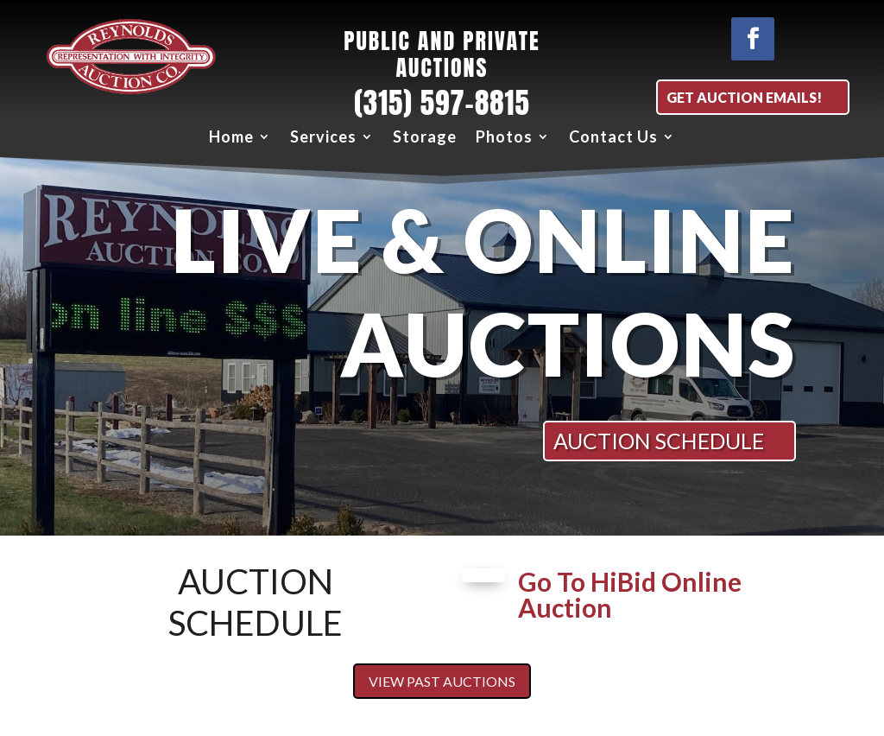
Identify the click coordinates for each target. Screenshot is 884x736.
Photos (504, 137)
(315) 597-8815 (441, 102)
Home (231, 137)
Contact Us (613, 137)
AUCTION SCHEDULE (658, 441)
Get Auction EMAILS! (744, 97)
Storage (425, 137)
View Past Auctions (442, 681)
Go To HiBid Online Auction (630, 594)
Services (323, 137)
